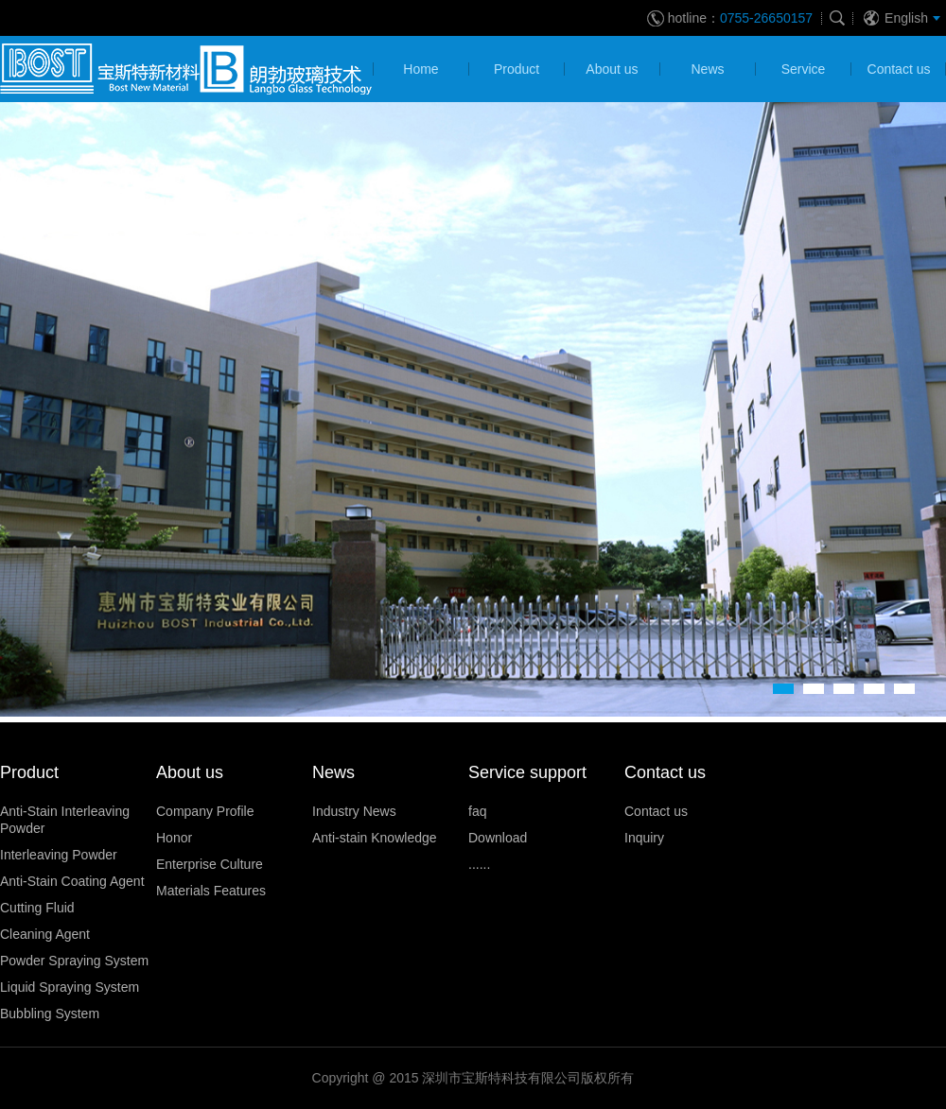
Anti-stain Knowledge (374, 837)
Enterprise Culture (209, 864)
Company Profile (205, 811)
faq (477, 811)
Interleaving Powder (58, 854)
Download (497, 837)
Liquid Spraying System (69, 987)
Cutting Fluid (37, 907)
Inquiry (644, 837)
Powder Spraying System (74, 960)
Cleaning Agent (45, 934)
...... (479, 864)
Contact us (656, 811)
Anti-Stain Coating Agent (72, 881)
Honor (174, 837)
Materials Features (211, 890)
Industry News (354, 811)
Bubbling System (49, 1013)
